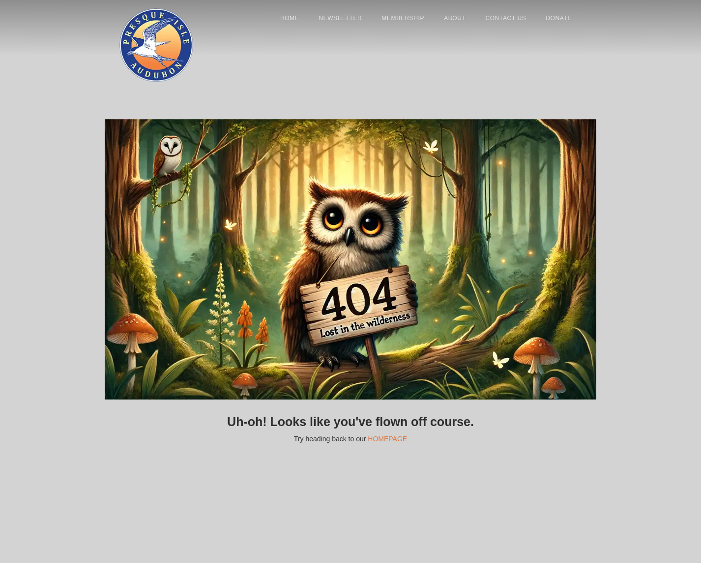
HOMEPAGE (387, 439)
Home (289, 18)
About (455, 18)
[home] (156, 28)
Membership (402, 18)
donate (559, 18)
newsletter (340, 18)
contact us (505, 18)
